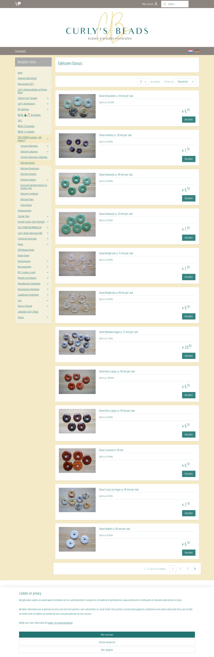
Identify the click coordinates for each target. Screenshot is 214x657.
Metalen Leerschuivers (33, 277)
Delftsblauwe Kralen (26, 249)
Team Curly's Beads (135, 595)
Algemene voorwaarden (63, 607)
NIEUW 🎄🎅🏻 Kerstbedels (29, 114)
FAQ (55, 599)
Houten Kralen (23, 255)
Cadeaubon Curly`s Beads (28, 311)
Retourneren (59, 603)
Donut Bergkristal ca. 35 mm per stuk (116, 253)
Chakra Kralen (26, 205)
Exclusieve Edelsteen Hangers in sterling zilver (33, 187)
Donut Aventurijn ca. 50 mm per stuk (116, 214)
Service (33, 317)
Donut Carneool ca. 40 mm (111, 450)
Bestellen (189, 119)
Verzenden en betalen (62, 595)
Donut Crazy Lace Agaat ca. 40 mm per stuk (119, 489)
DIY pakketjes (33, 109)
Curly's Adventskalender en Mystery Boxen (32, 91)
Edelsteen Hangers (34, 179)
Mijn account (150, 4)
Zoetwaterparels (24, 210)
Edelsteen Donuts (27, 162)
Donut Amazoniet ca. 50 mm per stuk (116, 96)
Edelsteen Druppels (28, 173)
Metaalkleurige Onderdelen (33, 283)
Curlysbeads (20, 50)
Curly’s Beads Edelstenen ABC (33, 233)
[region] (85, 639)
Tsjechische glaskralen (33, 238)
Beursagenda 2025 (26, 83)
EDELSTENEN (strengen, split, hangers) (33, 139)
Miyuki (33, 244)
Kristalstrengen (33, 261)
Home (20, 72)
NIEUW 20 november (26, 126)
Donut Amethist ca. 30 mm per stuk (115, 135)
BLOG (129, 603)
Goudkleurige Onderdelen (33, 294)
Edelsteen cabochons (34, 151)
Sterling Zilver (33, 216)
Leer (33, 300)
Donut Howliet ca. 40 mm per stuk (114, 529)
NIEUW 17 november (26, 131)
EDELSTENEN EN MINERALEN (33, 227)
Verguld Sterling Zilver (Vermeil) (33, 221)
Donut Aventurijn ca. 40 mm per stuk (116, 174)
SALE (20, 120)
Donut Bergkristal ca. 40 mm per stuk (116, 292)
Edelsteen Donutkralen (29, 168)
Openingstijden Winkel (27, 78)
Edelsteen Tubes (27, 199)
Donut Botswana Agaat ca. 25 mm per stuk (118, 332)
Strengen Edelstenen (34, 145)
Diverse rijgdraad (33, 305)
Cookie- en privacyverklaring (56, 650)
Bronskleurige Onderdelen (33, 289)
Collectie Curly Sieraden (33, 98)
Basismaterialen (33, 266)
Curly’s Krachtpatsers (33, 103)
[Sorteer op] (185, 81)
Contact (130, 599)
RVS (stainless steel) (33, 272)
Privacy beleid (59, 610)
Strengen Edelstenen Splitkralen (33, 157)
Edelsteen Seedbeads (29, 193)
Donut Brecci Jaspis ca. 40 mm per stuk (117, 371)
